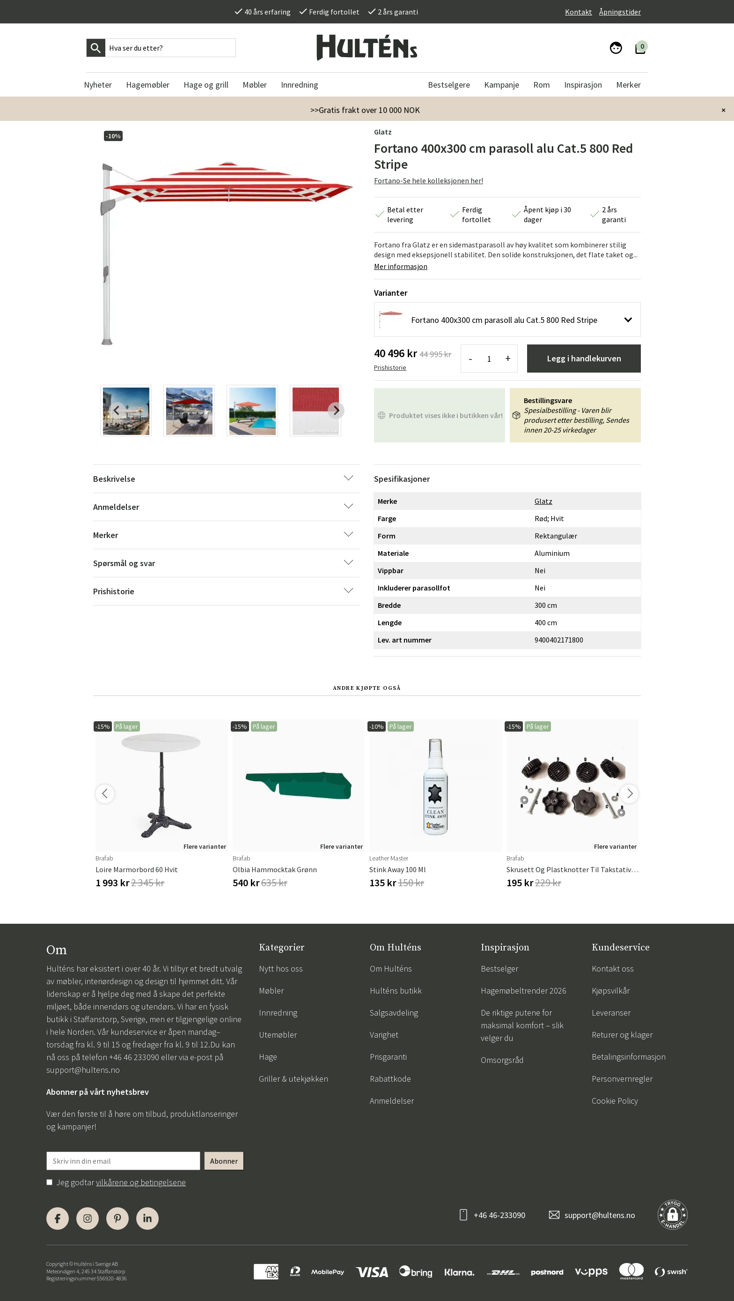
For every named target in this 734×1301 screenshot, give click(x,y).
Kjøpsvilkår (611, 990)
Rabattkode (390, 1078)
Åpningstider (620, 11)
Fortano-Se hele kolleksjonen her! (428, 180)
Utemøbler (278, 1034)
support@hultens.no (83, 1069)
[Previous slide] (117, 410)
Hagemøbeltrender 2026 (523, 990)
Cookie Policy (615, 1100)
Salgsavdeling (394, 1012)
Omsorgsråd (502, 1059)
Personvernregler (622, 1078)
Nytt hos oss (281, 968)
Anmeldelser (392, 1100)
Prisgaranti (388, 1056)
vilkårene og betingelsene (141, 1182)
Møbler (271, 990)
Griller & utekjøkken (293, 1078)
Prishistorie (390, 367)
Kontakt (578, 11)
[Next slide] (336, 410)
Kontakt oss (613, 968)
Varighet (384, 1034)
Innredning (278, 1012)
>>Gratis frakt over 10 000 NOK (365, 110)
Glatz (383, 131)
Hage (268, 1056)
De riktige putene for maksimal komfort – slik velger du (522, 1025)
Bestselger (499, 968)
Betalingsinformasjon (629, 1056)
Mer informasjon (400, 266)
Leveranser (611, 1012)
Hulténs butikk (396, 990)
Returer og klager (622, 1034)
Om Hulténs (391, 968)
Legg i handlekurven (584, 358)
